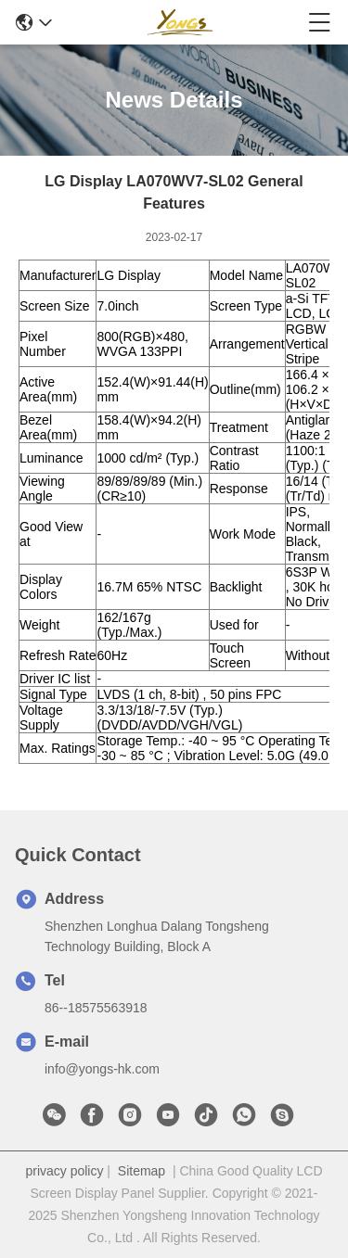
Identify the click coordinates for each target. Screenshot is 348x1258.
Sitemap (141, 1170)
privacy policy (64, 1170)
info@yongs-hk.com (102, 1068)
